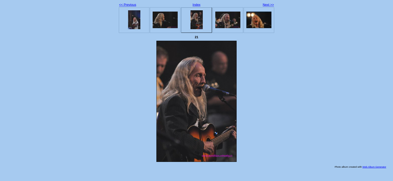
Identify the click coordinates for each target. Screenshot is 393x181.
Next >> (268, 5)
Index (196, 5)
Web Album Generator (374, 166)
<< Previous (127, 5)
